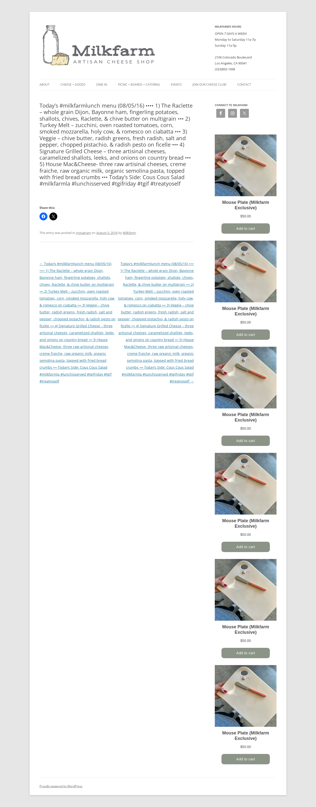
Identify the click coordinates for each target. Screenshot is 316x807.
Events (176, 84)
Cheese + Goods (72, 84)
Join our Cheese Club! (209, 84)
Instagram (83, 233)
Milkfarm (129, 233)
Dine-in (101, 84)
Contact (244, 84)
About (45, 84)
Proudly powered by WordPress (61, 786)
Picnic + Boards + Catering (139, 84)
